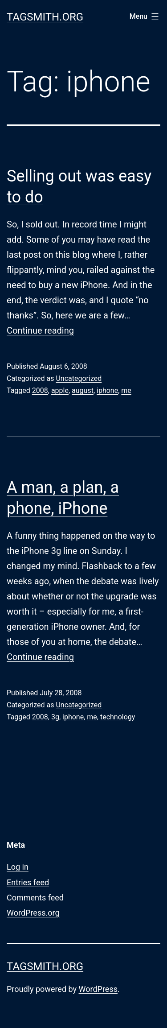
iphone (107, 390)
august (83, 390)
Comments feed (35, 897)
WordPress (98, 989)
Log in (18, 866)
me (126, 390)
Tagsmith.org (45, 17)
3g (55, 717)
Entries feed (28, 882)
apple (60, 390)
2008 (40, 390)
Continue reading (40, 330)
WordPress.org (33, 912)
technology (117, 717)
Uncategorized (79, 378)
